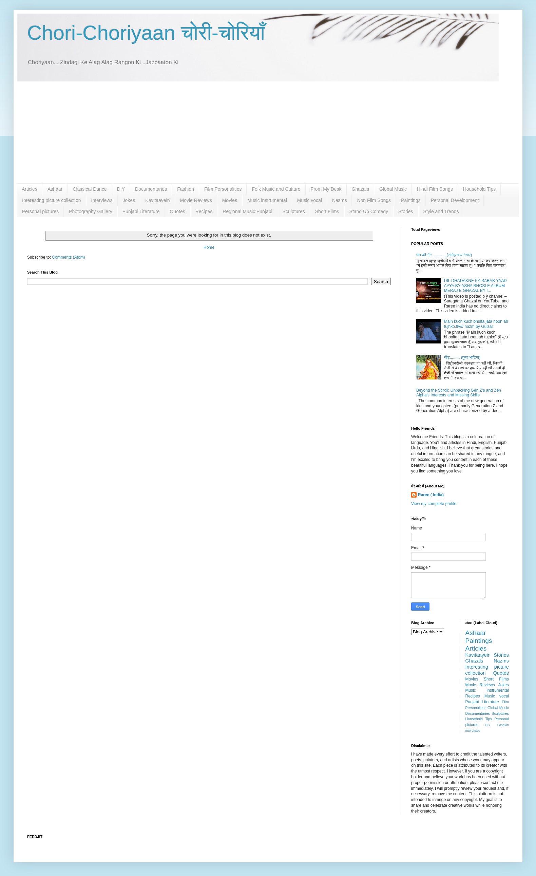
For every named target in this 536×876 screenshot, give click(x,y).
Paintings (411, 200)
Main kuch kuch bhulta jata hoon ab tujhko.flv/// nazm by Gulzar (476, 324)
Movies (229, 200)
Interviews (102, 200)
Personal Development (455, 200)
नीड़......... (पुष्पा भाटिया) (462, 357)
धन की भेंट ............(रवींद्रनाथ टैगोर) (444, 255)
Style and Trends (441, 211)
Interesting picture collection (51, 200)
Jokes (129, 200)
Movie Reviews (196, 200)
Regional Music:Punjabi (247, 211)
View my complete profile (433, 503)
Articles (29, 189)
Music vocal (309, 200)
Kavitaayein (157, 200)
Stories (405, 211)
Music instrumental (267, 200)
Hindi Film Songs (435, 189)
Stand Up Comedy (368, 211)
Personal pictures (40, 211)
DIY (121, 189)
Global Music (393, 189)
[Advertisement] (268, 132)
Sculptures (294, 211)
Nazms (339, 200)
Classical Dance (90, 189)
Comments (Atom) (68, 257)
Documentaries (151, 189)
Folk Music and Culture (276, 189)
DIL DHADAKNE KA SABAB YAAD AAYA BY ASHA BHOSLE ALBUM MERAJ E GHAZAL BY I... (475, 285)
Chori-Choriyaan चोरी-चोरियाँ (146, 32)
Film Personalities (223, 189)
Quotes (177, 211)
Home (209, 247)
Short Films (327, 211)
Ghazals (360, 189)
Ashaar (54, 189)
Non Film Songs (374, 200)
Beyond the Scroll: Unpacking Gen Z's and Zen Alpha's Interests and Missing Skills (458, 392)
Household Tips (479, 189)
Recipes (204, 211)
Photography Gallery (90, 211)
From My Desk (326, 189)
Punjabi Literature (141, 211)
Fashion (185, 189)
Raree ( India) (431, 494)
